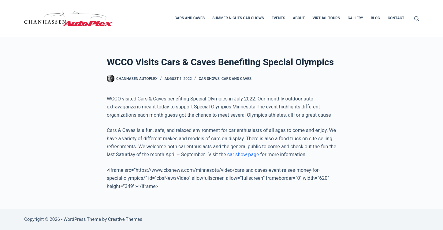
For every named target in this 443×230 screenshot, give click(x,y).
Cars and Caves (190, 18)
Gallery (355, 18)
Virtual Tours (326, 18)
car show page (243, 154)
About (299, 18)
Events (278, 18)
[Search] (416, 18)
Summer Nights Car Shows (238, 18)
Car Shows (209, 79)
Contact (396, 18)
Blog (375, 18)
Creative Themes (125, 219)
